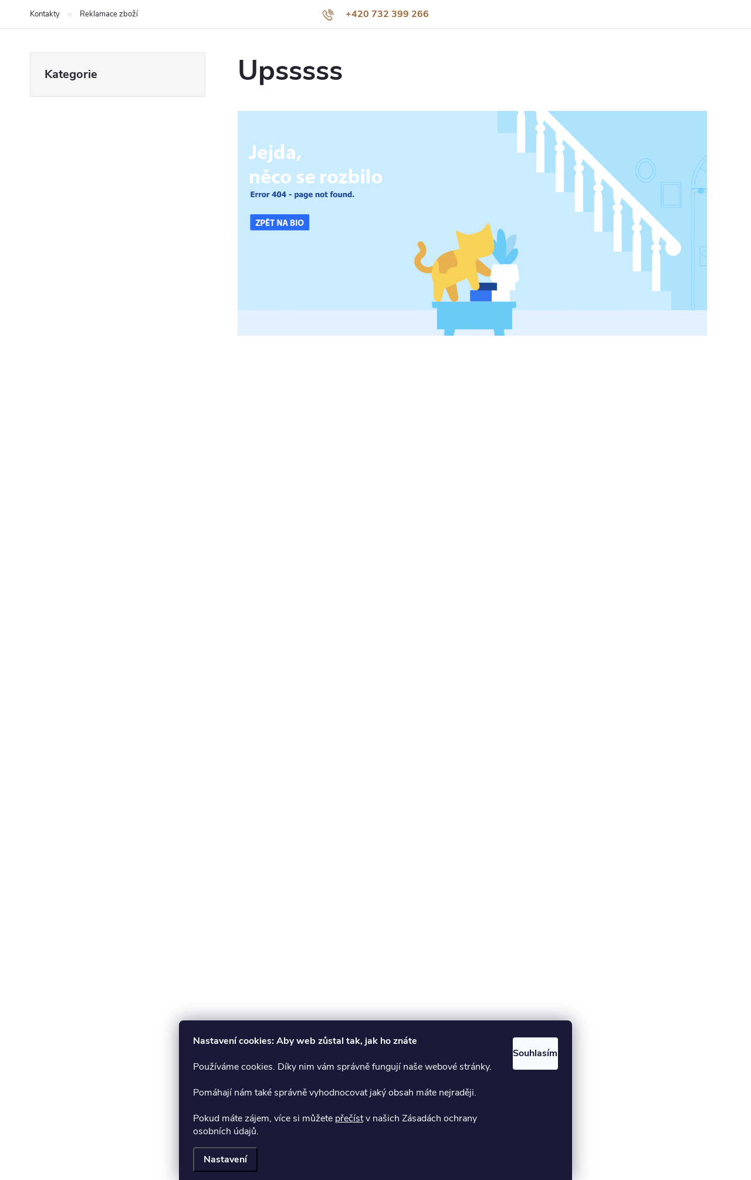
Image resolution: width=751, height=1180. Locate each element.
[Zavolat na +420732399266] (375, 14)
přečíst (349, 1118)
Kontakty (45, 14)
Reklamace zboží (109, 14)
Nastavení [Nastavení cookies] (225, 1159)
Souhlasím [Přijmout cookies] (521, 1024)
